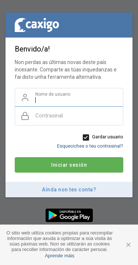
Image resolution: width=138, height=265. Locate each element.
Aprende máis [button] (59, 255)
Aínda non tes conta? (69, 189)
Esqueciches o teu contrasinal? (90, 146)
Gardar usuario (107, 136)
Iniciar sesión (69, 165)
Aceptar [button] (128, 244)
